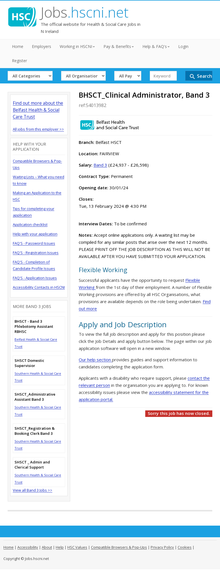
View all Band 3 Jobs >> (32, 490)
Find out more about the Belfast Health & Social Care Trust (38, 110)
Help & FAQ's (156, 46)
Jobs (84, 12)
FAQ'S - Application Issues (35, 277)
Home (17, 46)
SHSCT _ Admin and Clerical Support (32, 464)
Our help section (95, 359)
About (47, 547)
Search (200, 76)
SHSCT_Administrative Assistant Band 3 (34, 397)
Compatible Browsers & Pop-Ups (119, 547)
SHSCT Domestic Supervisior (29, 363)
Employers (41, 46)
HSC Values (77, 547)
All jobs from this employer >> (38, 129)
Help (60, 547)
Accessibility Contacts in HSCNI (39, 287)
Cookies (185, 547)
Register (19, 60)
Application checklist (30, 224)
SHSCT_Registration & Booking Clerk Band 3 (34, 431)
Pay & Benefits (118, 46)
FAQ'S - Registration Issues (36, 252)
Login (183, 46)
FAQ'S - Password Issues (34, 243)
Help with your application (35, 233)
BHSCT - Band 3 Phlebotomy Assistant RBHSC (33, 326)
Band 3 (100, 165)
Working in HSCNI (77, 46)
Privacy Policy (162, 547)
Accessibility (27, 547)
